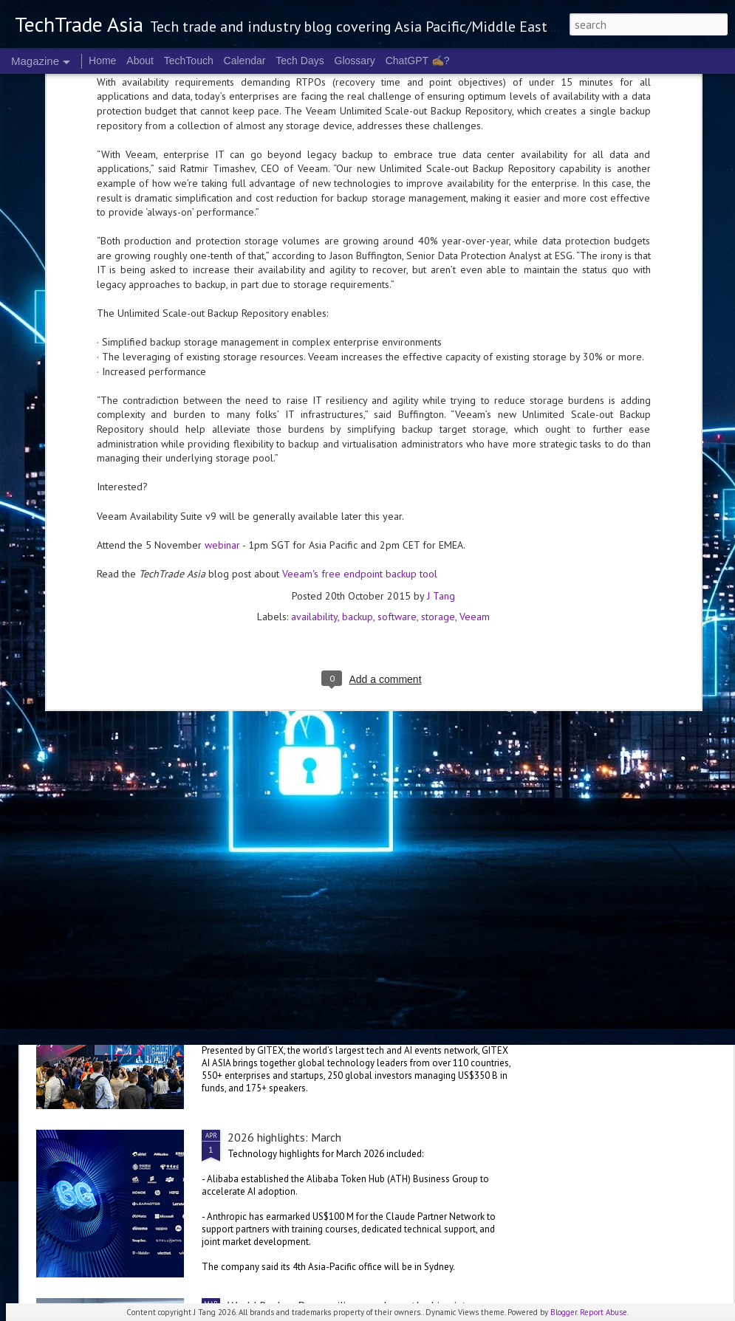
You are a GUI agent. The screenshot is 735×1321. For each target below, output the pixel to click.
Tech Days (300, 60)
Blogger (563, 1312)
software (397, 381)
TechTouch (188, 60)
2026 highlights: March (284, 1137)
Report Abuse (603, 1312)
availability (314, 381)
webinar (222, 309)
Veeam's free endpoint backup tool (359, 338)
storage (438, 381)
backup (357, 381)
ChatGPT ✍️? (418, 60)
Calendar (245, 60)
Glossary (355, 60)
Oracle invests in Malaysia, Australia (150, 711)
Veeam (474, 381)
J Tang (441, 360)
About (140, 60)
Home (102, 60)
